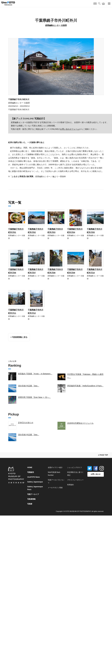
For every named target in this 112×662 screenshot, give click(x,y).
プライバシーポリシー (75, 480)
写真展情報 (31, 499)
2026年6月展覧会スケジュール (80, 423)
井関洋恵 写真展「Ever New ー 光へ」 (34, 397)
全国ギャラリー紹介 (55, 467)
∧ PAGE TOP (103, 455)
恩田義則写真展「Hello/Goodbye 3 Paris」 (85, 386)
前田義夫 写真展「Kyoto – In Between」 (35, 374)
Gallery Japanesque (35, 482)
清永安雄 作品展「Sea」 (28, 386)
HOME (29, 467)
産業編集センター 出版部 (56, 25)
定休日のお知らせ (25, 422)
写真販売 (30, 472)
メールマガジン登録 (55, 488)
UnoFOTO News (33, 477)
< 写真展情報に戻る (19, 337)
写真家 (29, 504)
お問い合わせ (96, 474)
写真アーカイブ (33, 494)
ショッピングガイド (74, 467)
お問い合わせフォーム (69, 129)
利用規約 (70, 485)
